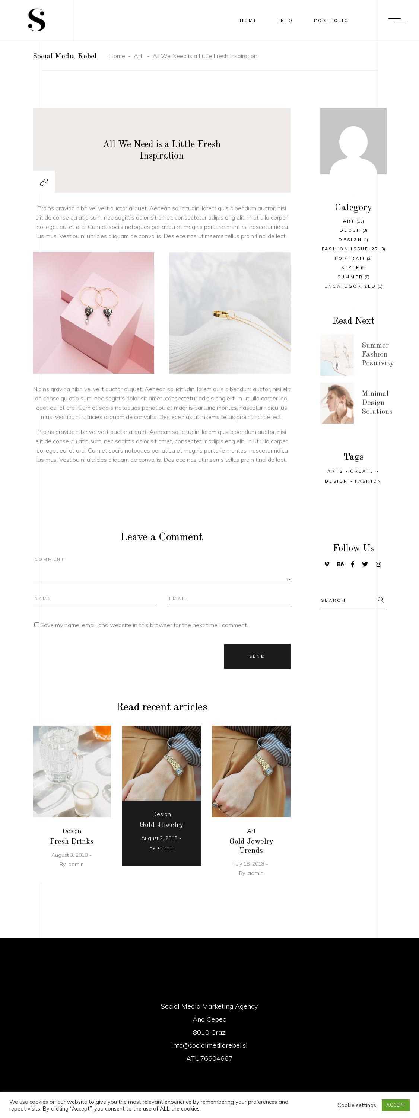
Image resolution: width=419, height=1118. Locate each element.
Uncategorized (350, 286)
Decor (350, 230)
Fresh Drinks (71, 842)
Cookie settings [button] (356, 1105)
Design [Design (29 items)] (336, 481)
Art (138, 56)
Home (117, 56)
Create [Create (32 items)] (362, 471)
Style (350, 267)
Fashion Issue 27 (350, 249)
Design (72, 830)
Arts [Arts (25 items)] (335, 471)
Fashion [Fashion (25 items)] (368, 481)
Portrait (350, 258)
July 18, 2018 (249, 863)
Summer (350, 277)
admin (76, 864)
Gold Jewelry (162, 825)
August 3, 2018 (69, 855)
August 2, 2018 (159, 838)
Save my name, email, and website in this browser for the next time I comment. (144, 625)
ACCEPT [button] (395, 1105)
